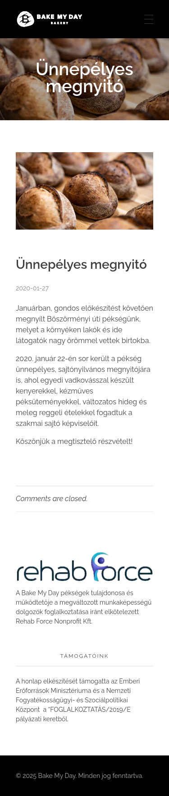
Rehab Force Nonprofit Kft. (54, 621)
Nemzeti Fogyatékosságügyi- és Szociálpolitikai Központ (73, 700)
